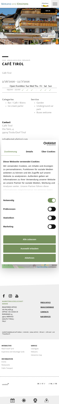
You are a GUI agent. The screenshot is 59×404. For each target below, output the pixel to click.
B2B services (45, 316)
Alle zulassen (29, 239)
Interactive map (36, 354)
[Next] (55, 50)
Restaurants (6, 364)
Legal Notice (34, 331)
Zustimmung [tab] (10, 151)
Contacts (44, 311)
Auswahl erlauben (29, 248)
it (42, 383)
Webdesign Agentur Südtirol (5, 383)
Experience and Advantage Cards (13, 351)
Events (4, 361)
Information (7, 358)
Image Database (47, 306)
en (47, 383)
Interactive (7, 345)
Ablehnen (29, 258)
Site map (48, 331)
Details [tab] (29, 151)
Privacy (42, 331)
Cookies (25, 331)
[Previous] (3, 50)
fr (56, 383)
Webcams (34, 351)
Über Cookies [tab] (48, 151)
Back (46, 11)
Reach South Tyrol (8, 348)
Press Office (45, 302)
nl (51, 383)
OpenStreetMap (42, 266)
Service (34, 345)
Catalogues (35, 348)
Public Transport (7, 367)
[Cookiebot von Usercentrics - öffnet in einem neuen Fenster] (43, 144)
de (38, 383)
